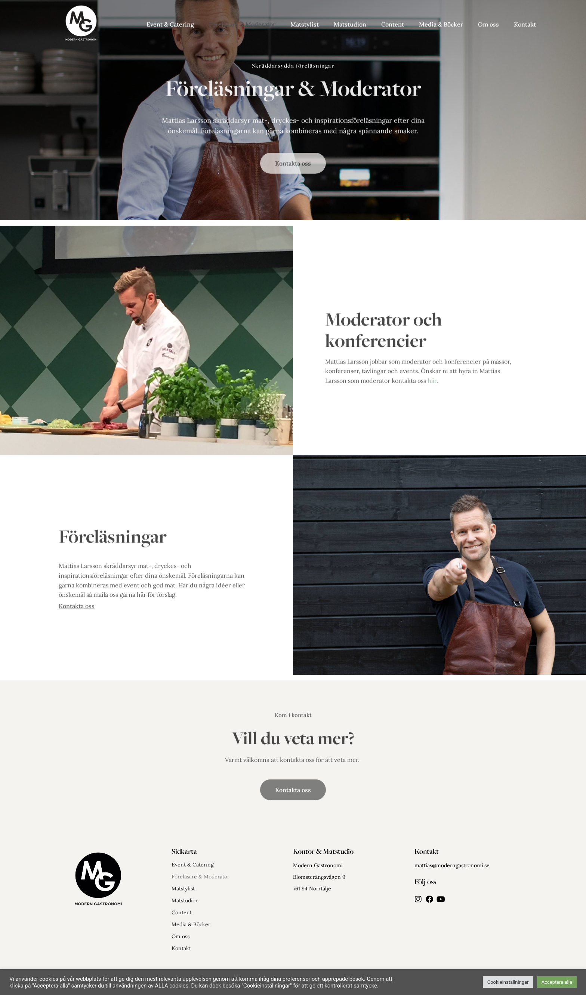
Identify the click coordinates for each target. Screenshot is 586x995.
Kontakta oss (77, 609)
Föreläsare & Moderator (242, 24)
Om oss (488, 24)
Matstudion (350, 24)
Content (392, 24)
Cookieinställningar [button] (508, 982)
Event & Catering (170, 24)
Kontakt (525, 24)
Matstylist (304, 24)
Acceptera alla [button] (557, 982)
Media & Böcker (441, 24)
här (432, 395)
